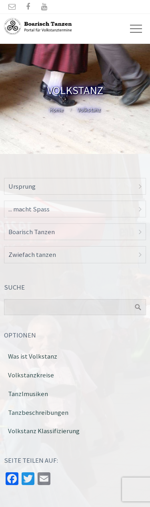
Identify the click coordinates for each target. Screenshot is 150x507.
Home (57, 109)
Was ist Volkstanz (32, 356)
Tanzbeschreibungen (38, 412)
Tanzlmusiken (28, 393)
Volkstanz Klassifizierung (44, 430)
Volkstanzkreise (31, 375)
